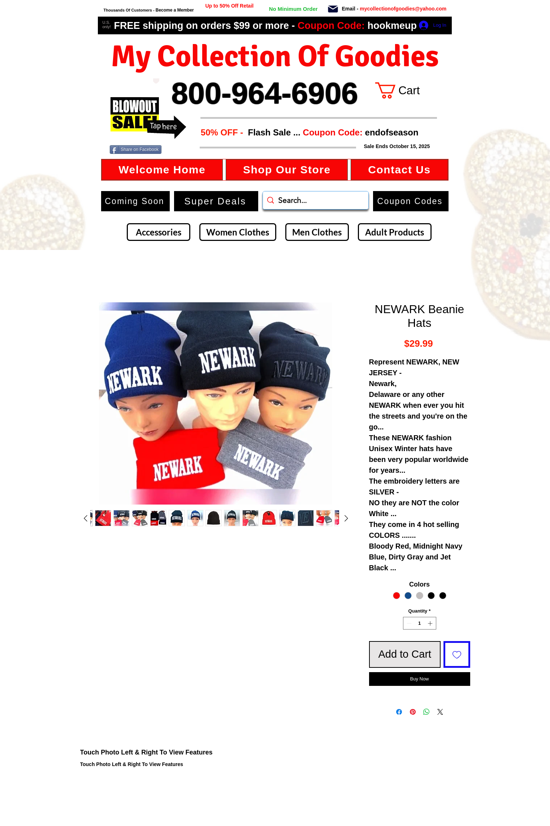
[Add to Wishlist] (456, 654)
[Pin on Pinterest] (412, 712)
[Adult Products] (395, 232)
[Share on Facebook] (136, 149)
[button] (307, 132)
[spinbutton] (419, 623)
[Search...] (315, 200)
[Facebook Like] (182, 149)
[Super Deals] (216, 201)
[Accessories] (158, 232)
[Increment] (430, 623)
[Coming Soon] (135, 201)
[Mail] (333, 9)
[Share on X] (440, 712)
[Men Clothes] (317, 232)
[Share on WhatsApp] (426, 712)
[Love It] (156, 81)
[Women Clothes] (237, 232)
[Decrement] (408, 623)
